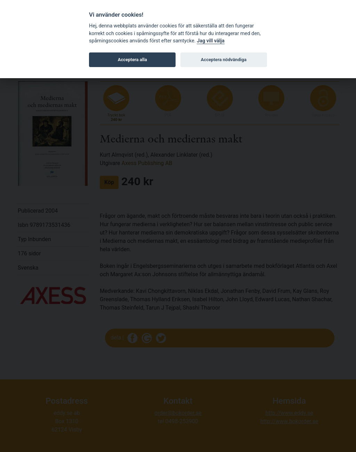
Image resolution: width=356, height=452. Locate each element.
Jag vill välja (211, 41)
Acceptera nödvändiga (223, 59)
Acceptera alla (132, 59)
